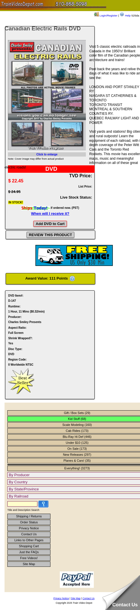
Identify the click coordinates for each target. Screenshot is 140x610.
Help (125, 15)
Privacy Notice (29, 528)
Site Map (29, 564)
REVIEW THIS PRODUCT (50, 235)
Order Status (29, 522)
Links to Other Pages (29, 540)
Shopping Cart (29, 546)
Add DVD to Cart (50, 224)
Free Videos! (29, 558)
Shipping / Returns (29, 516)
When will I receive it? (50, 213)
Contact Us (29, 534)
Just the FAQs (29, 552)
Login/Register (105, 15)
